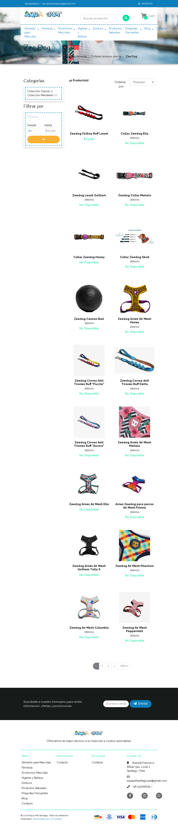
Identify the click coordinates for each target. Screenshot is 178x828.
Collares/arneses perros (106, 56)
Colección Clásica (40, 91)
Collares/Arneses (76, 56)
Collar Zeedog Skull (134, 257)
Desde (31, 125)
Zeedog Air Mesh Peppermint (134, 629)
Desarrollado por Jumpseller (47, 819)
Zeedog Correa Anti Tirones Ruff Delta (134, 382)
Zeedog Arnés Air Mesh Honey (134, 320)
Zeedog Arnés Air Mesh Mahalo (134, 444)
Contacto (161, 28)
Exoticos (98, 28)
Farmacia (47, 28)
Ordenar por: (120, 84)
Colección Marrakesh (42, 95)
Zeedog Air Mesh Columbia (89, 627)
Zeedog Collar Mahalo (134, 195)
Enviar (140, 704)
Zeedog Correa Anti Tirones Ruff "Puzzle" (89, 382)
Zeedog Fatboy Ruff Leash (89, 133)
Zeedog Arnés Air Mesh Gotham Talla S (89, 567)
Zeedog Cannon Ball (89, 319)
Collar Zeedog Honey (89, 257)
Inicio (27, 56)
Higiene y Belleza (82, 32)
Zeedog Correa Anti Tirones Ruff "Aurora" (89, 444)
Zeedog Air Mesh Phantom (134, 566)
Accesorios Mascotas (65, 30)
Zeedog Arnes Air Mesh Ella (89, 504)
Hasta (48, 125)
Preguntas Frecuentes (132, 30)
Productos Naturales (115, 30)
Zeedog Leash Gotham (89, 195)
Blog (147, 28)
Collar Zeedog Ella (134, 133)
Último (124, 665)
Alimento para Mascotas (30, 32)
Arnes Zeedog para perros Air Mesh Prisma (134, 505)
